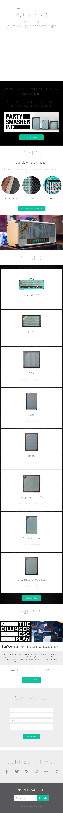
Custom (40, 7)
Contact (40, 806)
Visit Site (47, 670)
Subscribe (43, 798)
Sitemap (35, 806)
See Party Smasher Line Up (31, 137)
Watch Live (15, 670)
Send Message (31, 736)
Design (25, 7)
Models (32, 7)
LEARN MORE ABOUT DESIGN (31, 208)
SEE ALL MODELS (31, 598)
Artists (47, 7)
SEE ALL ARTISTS (31, 680)
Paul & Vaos (17, 7)
